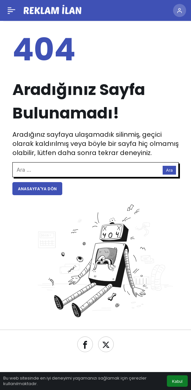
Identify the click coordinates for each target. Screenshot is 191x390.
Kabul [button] (177, 381)
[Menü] (11, 10)
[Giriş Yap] (179, 10)
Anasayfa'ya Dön (37, 189)
